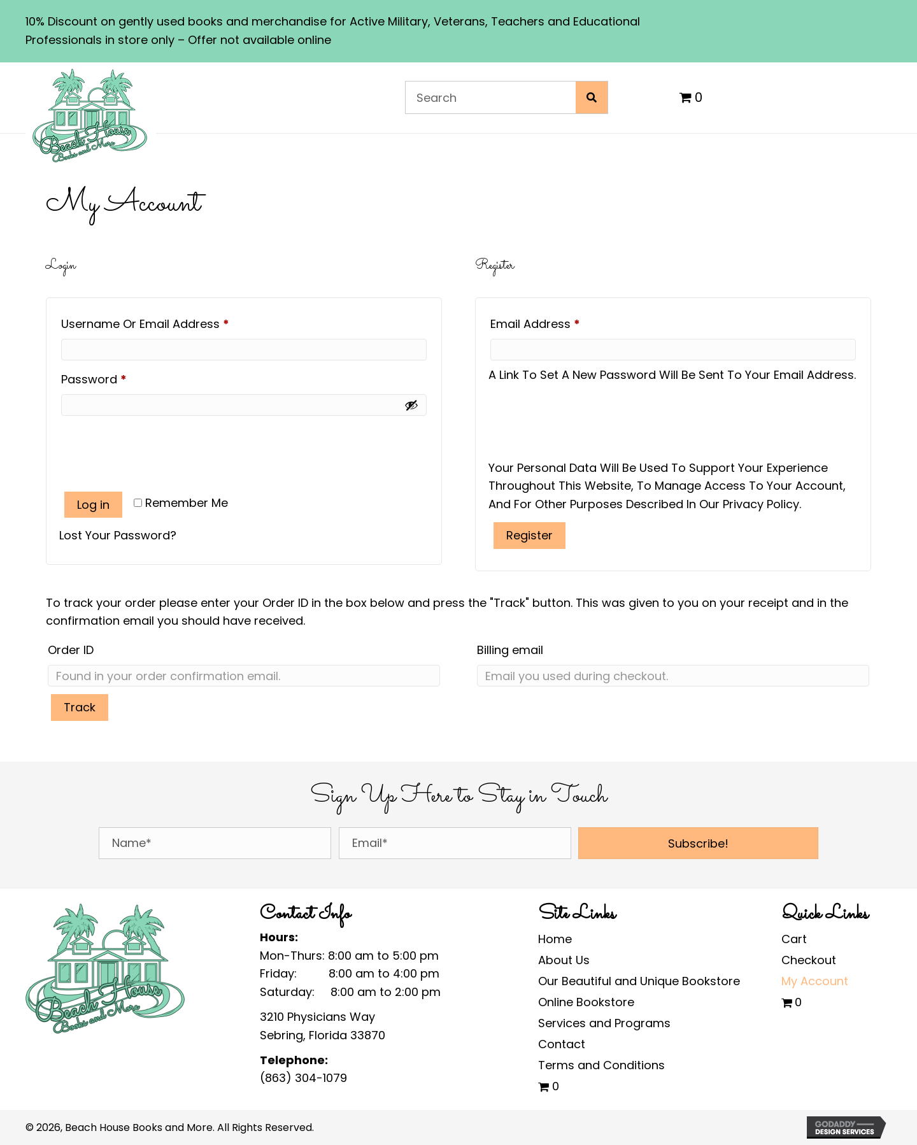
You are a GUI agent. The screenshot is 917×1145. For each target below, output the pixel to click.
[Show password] (411, 405)
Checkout (808, 960)
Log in (93, 505)
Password (118, 377)
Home (555, 939)
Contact (561, 1044)
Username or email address (170, 322)
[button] (698, 843)
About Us (564, 960)
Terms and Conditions (601, 1065)
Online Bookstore (586, 1002)
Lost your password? (117, 535)
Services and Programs (604, 1023)
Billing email (510, 650)
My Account (814, 981)
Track (80, 707)
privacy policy (761, 504)
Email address (560, 322)
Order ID (71, 650)
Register (529, 535)
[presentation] (156, 446)
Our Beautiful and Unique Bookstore (639, 981)
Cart (794, 939)
